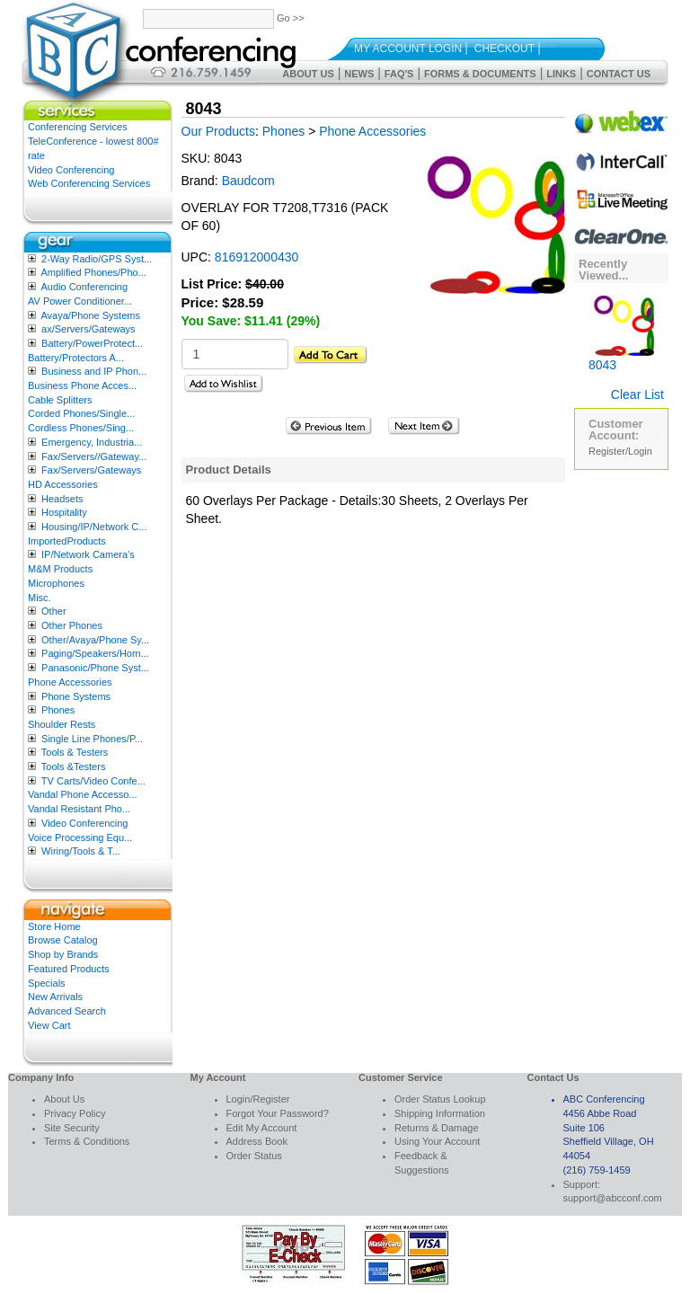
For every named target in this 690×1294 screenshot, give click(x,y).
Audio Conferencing (84, 286)
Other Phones (71, 625)
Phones (58, 710)
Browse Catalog (63, 940)
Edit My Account (261, 1127)
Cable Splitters (60, 399)
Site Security (72, 1127)
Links (561, 73)
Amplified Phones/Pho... (93, 272)
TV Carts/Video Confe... (93, 781)
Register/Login (620, 451)
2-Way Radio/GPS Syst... (96, 258)
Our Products (218, 131)
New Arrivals (55, 996)
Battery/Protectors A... (76, 357)
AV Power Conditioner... (80, 301)
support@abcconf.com (612, 1197)
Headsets (62, 498)
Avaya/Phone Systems (89, 315)
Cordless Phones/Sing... (81, 427)
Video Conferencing (71, 169)
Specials (47, 983)
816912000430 (256, 257)
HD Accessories (63, 484)
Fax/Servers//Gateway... (93, 456)
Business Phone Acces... (82, 385)
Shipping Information (439, 1113)
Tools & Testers (74, 752)
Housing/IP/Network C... (93, 526)
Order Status (254, 1155)
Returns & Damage (436, 1127)
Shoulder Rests (61, 724)
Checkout (504, 48)
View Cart (49, 1025)
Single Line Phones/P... (92, 738)
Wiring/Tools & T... (80, 851)
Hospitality (64, 512)
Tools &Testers (73, 766)
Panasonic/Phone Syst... (95, 667)
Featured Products (69, 968)
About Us (307, 73)
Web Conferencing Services (89, 183)
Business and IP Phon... (93, 371)
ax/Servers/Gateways (88, 329)
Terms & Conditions (86, 1141)
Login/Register (258, 1099)
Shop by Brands (63, 954)
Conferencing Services (78, 126)
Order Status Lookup (440, 1099)
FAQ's (399, 73)
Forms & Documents (480, 73)
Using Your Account (437, 1141)
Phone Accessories (70, 682)
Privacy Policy (74, 1113)
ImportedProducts (67, 541)
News (359, 73)
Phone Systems (76, 696)
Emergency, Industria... (91, 442)
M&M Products (60, 568)
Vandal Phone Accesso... (82, 794)
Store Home (54, 926)
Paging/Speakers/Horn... (95, 653)
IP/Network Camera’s (88, 554)
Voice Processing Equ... (80, 837)
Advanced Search (67, 1011)
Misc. (39, 597)
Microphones (56, 583)
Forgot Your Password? (277, 1113)
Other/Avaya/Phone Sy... (95, 639)
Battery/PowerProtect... (92, 343)
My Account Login (408, 48)
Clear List (637, 394)
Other (53, 611)
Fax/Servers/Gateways (91, 470)
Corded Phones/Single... (81, 413)
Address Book (257, 1141)
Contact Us (618, 73)
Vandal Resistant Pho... (79, 808)
